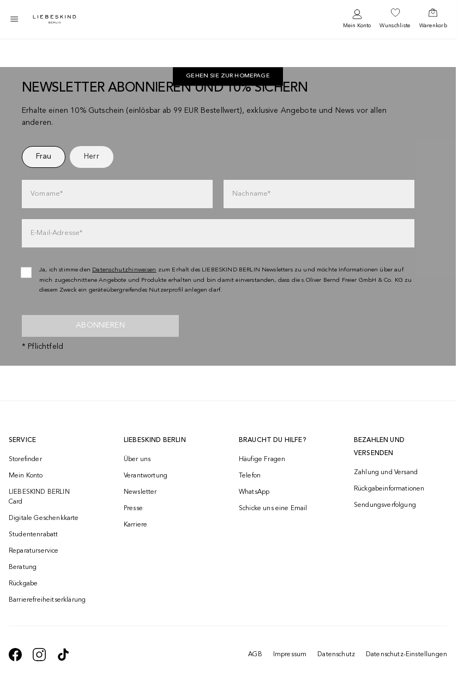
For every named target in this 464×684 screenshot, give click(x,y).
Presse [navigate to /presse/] (133, 508)
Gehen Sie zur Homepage (228, 77)
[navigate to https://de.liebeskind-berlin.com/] (228, 77)
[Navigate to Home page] (54, 19)
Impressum (289, 654)
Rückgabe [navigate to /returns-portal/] (23, 583)
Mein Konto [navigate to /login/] (26, 476)
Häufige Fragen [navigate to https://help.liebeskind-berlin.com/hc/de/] (262, 459)
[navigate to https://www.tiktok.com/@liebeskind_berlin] (63, 654)
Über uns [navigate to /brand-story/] (137, 459)
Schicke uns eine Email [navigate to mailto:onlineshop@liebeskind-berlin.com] (273, 508)
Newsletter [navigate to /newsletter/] (140, 492)
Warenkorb (433, 25)
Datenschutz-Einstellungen (406, 654)
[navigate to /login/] (357, 19)
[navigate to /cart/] (433, 19)
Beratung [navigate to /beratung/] (23, 567)
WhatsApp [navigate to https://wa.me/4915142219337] (254, 492)
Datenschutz (336, 654)
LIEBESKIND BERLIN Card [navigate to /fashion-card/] (39, 497)
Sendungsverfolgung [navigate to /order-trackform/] (385, 505)
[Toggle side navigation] (14, 19)
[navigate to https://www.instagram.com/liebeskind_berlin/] (39, 654)
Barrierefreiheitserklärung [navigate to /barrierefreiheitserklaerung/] (47, 600)
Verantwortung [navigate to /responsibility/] (145, 476)
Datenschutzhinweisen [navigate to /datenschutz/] (124, 270)
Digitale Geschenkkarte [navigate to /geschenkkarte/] (44, 518)
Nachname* (251, 193)
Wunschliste (394, 25)
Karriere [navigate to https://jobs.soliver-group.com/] (135, 525)
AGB (255, 654)
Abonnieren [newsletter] (100, 325)
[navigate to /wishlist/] (394, 19)
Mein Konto (357, 25)
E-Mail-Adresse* (56, 233)
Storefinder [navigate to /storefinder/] (25, 459)
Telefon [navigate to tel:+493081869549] (250, 476)
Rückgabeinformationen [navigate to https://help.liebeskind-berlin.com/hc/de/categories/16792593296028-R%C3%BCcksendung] (389, 489)
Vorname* (47, 193)
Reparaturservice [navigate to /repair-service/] (34, 551)
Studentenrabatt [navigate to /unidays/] (33, 534)
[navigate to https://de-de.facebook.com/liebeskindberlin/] (15, 654)
